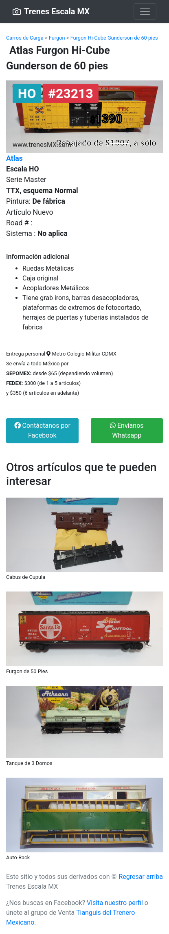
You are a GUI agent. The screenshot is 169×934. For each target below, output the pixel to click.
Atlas (14, 158)
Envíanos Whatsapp (127, 430)
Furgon (57, 38)
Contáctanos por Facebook (42, 430)
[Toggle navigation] (145, 11)
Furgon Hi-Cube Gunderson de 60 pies (114, 38)
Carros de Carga (25, 38)
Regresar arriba (141, 877)
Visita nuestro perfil (115, 903)
